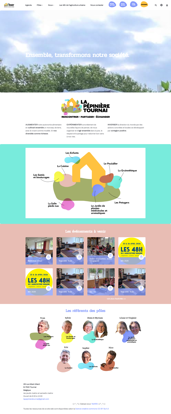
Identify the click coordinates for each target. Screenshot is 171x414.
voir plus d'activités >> (116, 299)
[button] (167, 5)
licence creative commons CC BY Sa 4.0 (92, 409)
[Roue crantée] (161, 5)
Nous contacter (96, 5)
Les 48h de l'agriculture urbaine (72, 5)
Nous (51, 5)
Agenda (28, 5)
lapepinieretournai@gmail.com (36, 399)
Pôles (40, 5)
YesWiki (94, 404)
